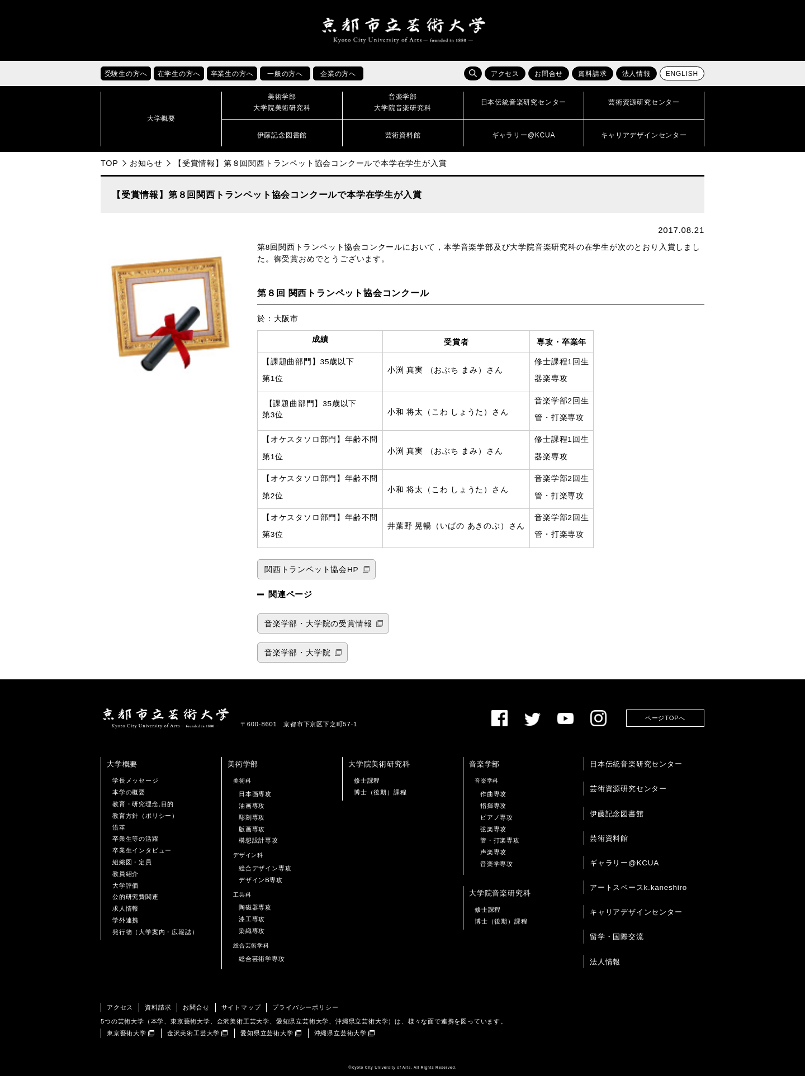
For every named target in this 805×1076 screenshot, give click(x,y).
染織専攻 (252, 930)
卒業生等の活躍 (135, 839)
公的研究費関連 (135, 897)
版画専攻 (252, 829)
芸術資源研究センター (628, 789)
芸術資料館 (609, 838)
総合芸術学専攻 (262, 958)
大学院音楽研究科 (500, 893)
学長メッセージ (135, 781)
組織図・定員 (132, 862)
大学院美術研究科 (379, 764)
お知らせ (146, 163)
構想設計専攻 (258, 840)
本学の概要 (128, 792)
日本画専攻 (255, 794)
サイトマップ (241, 1007)
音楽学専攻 (496, 863)
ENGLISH (682, 74)
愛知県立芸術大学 (266, 1033)
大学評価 (125, 885)
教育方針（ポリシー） (145, 815)
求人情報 (125, 909)
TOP (110, 163)
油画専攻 (252, 805)
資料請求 (592, 74)
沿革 (119, 827)
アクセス (505, 74)
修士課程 (367, 781)
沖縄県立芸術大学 (340, 1033)
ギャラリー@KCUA (624, 863)
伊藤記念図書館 (617, 814)
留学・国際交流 (617, 937)
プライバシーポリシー (305, 1007)
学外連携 (125, 920)
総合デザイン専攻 (265, 868)
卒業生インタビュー (142, 851)
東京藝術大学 (126, 1033)
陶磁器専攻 (255, 907)
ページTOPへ (665, 718)
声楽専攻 (493, 852)
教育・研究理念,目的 (143, 804)
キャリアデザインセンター (636, 912)
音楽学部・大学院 (297, 653)
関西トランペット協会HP (311, 569)
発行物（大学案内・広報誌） (155, 932)
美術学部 (243, 764)
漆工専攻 (252, 919)
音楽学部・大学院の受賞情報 (318, 624)
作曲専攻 (493, 794)
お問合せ (548, 74)
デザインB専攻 (261, 880)
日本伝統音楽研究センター (636, 764)
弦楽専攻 (493, 829)
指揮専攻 (493, 805)
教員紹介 (125, 873)
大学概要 (122, 764)
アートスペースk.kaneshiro (638, 887)
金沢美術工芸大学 (193, 1033)
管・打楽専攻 (500, 840)
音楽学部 (484, 764)
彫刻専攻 (252, 817)
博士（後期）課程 (380, 792)
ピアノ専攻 (496, 817)
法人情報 (636, 74)
